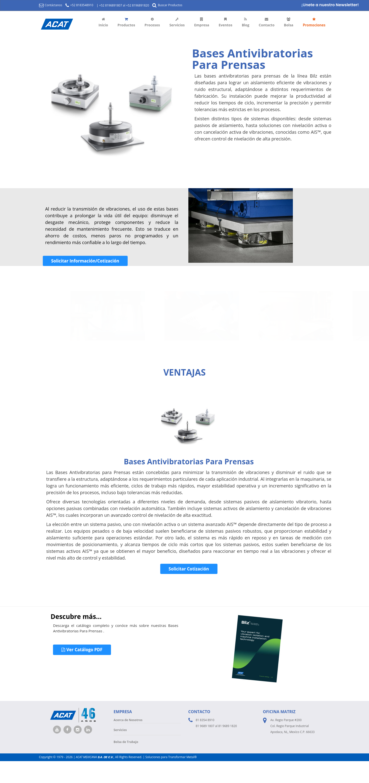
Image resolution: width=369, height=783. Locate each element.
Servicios (177, 22)
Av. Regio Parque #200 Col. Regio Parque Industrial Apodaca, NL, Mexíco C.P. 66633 (292, 726)
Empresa (201, 22)
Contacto (266, 22)
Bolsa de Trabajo (126, 742)
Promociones (314, 22)
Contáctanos (50, 5)
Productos (126, 22)
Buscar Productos (167, 5)
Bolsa (288, 22)
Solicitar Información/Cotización (85, 261)
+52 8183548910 (79, 5)
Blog (245, 22)
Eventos (225, 22)
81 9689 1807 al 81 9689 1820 (216, 726)
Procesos (152, 22)
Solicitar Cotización (189, 569)
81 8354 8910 (205, 720)
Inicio (103, 22)
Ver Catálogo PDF (81, 649)
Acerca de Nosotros (128, 720)
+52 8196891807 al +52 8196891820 (124, 5)
